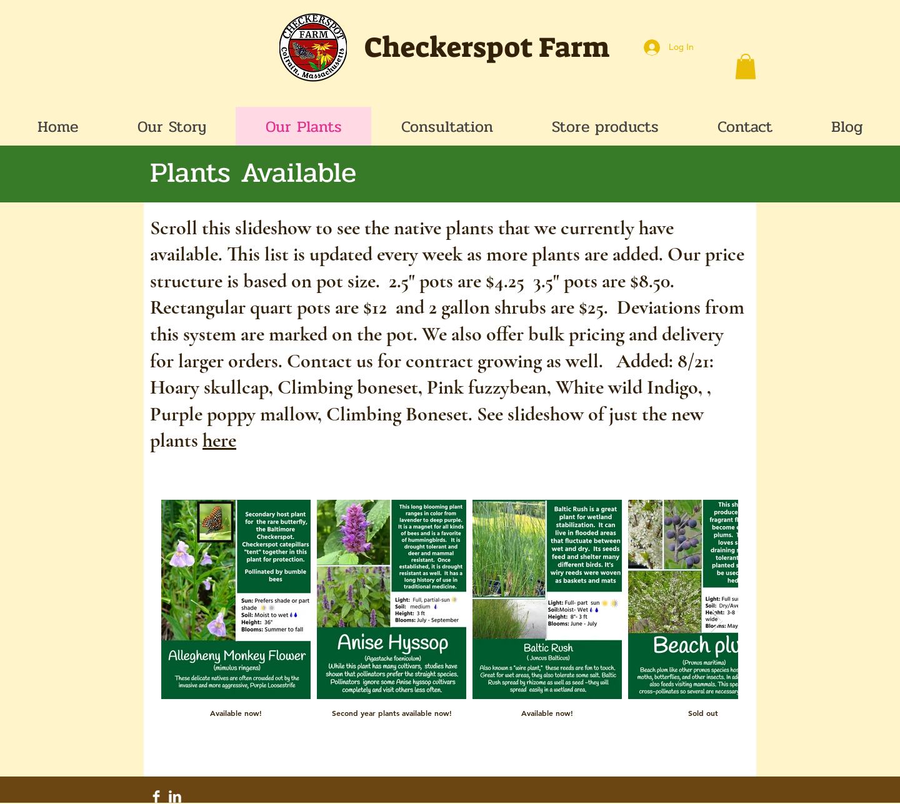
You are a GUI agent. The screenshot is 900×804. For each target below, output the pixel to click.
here (219, 440)
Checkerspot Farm (486, 47)
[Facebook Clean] (156, 796)
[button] (745, 66)
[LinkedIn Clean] (175, 796)
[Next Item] (716, 621)
